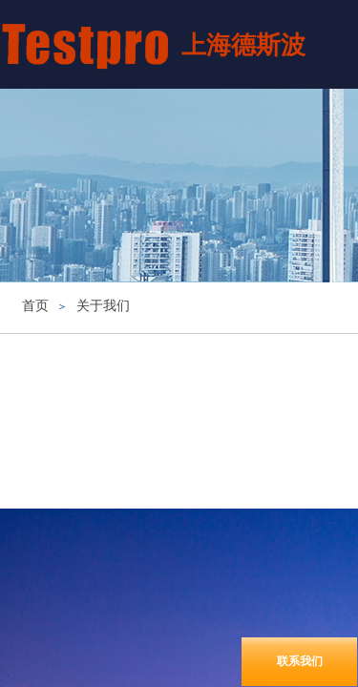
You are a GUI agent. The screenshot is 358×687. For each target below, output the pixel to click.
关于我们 (103, 306)
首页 (35, 306)
